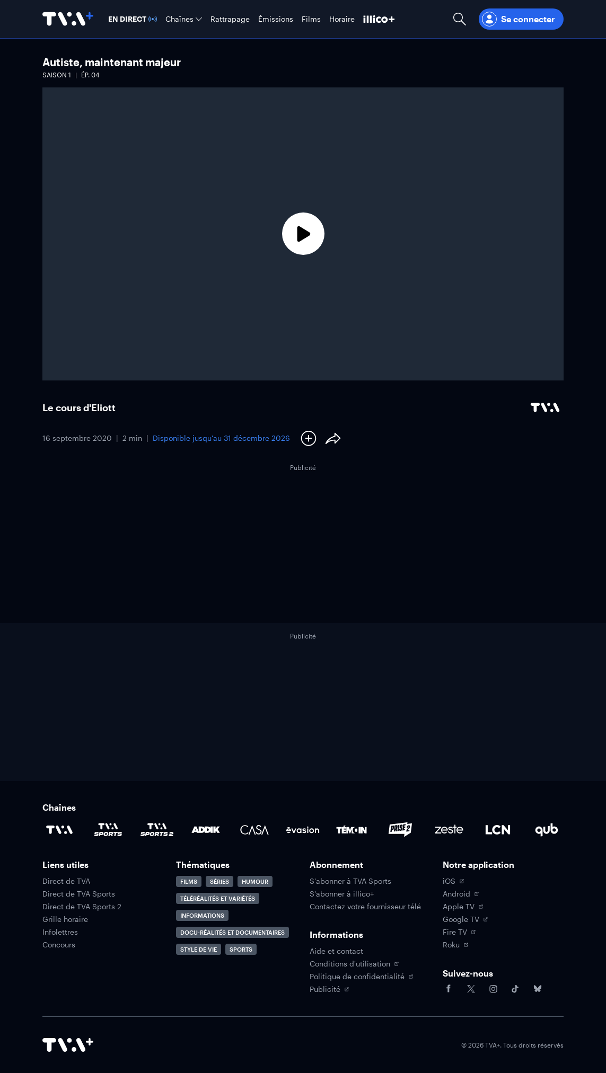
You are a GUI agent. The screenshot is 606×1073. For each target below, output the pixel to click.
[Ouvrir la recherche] (459, 19)
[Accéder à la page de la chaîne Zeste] (449, 830)
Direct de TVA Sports (78, 894)
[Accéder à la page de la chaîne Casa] (254, 830)
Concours (58, 945)
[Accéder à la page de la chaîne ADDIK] (206, 830)
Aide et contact (336, 951)
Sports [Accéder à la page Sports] (241, 949)
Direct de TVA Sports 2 (81, 906)
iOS (453, 881)
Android (461, 894)
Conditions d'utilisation (354, 964)
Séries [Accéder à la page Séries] (219, 881)
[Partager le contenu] (333, 438)
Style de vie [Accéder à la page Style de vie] (198, 949)
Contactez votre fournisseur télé (365, 906)
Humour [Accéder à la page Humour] (255, 881)
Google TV (465, 919)
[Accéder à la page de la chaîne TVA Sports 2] (157, 830)
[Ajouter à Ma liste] (308, 438)
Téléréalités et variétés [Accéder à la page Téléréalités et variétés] (217, 898)
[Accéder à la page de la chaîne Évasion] (303, 830)
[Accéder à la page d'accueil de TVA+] (67, 1045)
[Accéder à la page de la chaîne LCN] (498, 830)
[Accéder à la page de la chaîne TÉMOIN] (351, 830)
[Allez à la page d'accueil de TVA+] (67, 19)
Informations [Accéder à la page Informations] (202, 915)
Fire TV (459, 932)
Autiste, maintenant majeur (111, 62)
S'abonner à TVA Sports (350, 881)
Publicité (329, 989)
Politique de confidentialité (361, 976)
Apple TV (463, 906)
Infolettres (60, 932)
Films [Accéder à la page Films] (188, 881)
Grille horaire (65, 919)
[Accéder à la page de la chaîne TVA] (59, 830)
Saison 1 (56, 74)
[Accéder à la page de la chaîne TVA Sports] (108, 830)
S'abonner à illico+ (342, 894)
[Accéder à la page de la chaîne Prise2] (400, 830)
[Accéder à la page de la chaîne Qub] (547, 830)
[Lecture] (303, 233)
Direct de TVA (66, 881)
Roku (455, 945)
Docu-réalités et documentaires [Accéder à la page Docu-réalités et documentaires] (232, 932)
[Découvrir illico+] (379, 19)
